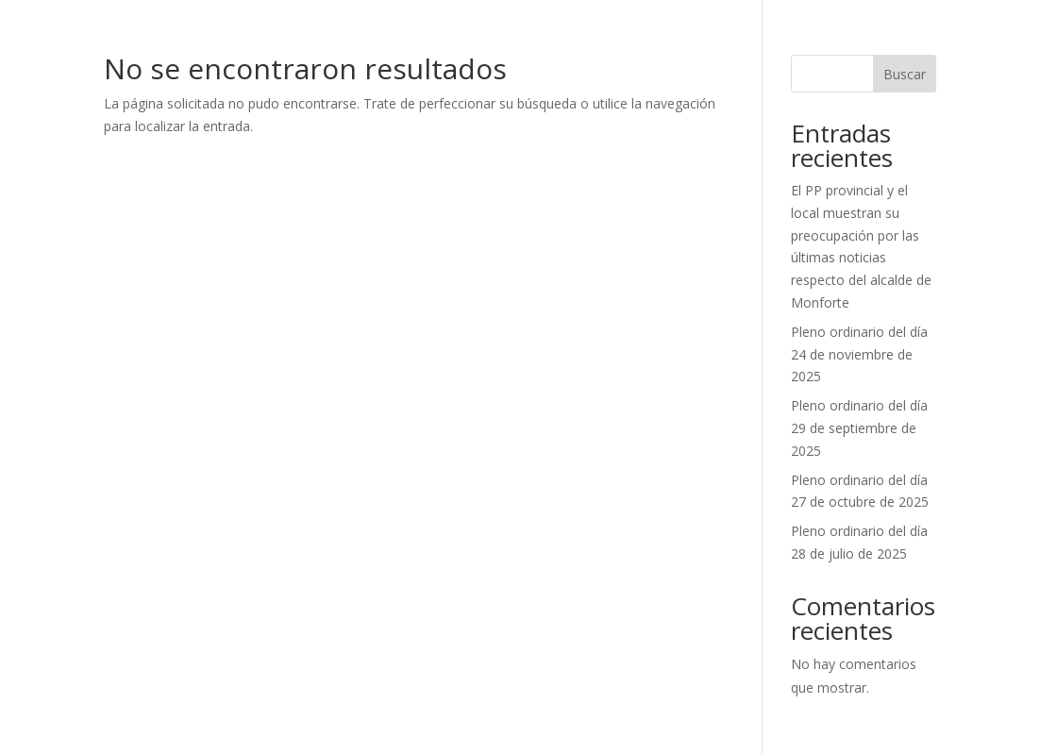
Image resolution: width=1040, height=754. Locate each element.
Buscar (904, 74)
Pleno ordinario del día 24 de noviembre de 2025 (859, 354)
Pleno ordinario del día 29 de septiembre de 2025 (859, 428)
